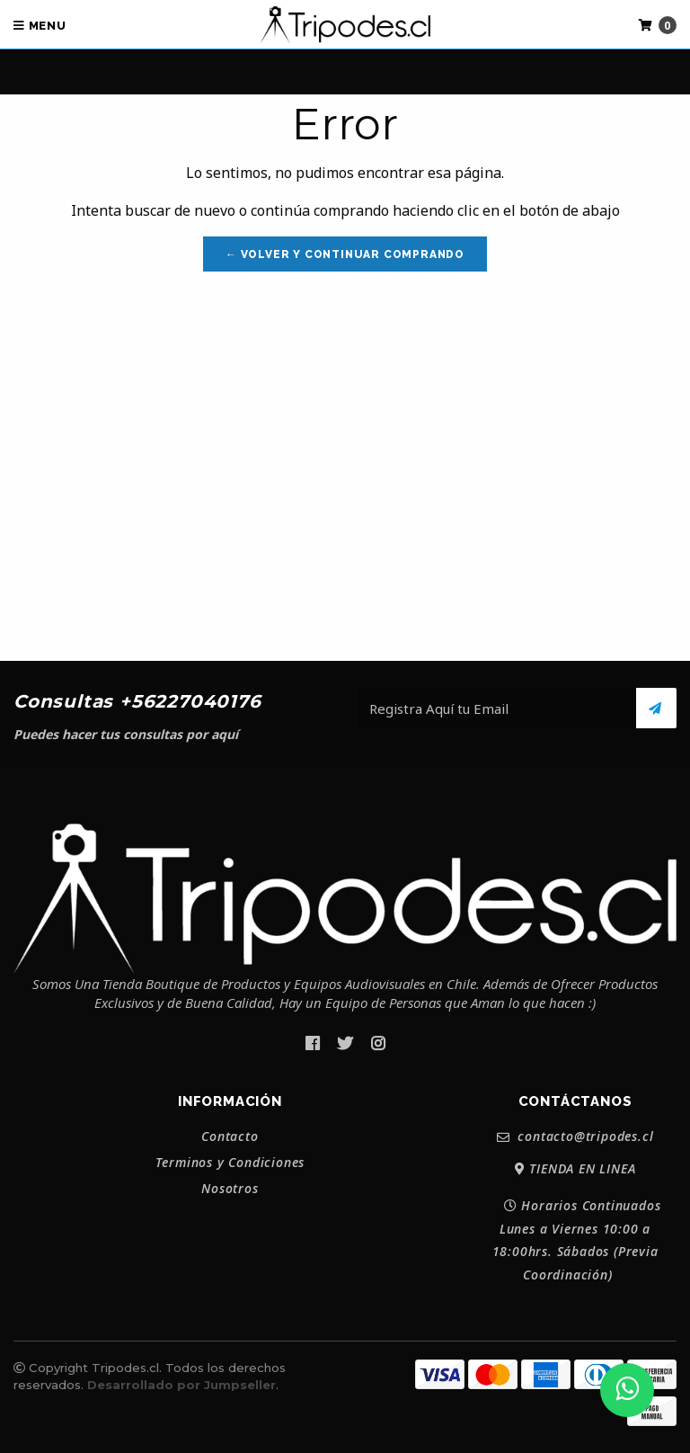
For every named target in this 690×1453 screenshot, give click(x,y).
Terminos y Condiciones (230, 1162)
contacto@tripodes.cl (575, 1137)
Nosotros (229, 1188)
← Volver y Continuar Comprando (345, 254)
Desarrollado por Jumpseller (181, 1384)
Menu (39, 25)
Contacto (229, 1136)
